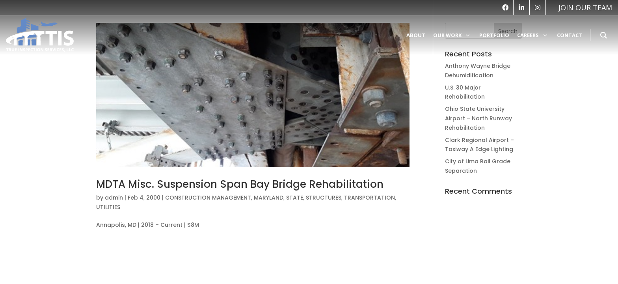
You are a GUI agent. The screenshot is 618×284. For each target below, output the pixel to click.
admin (114, 198)
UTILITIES (108, 207)
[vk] (581, 7)
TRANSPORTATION (369, 198)
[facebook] (505, 7)
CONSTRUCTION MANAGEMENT (208, 198)
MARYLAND (268, 198)
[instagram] (537, 7)
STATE (294, 198)
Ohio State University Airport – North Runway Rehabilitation (478, 118)
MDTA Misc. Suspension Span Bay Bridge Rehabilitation (239, 184)
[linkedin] (521, 7)
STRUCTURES (323, 198)
